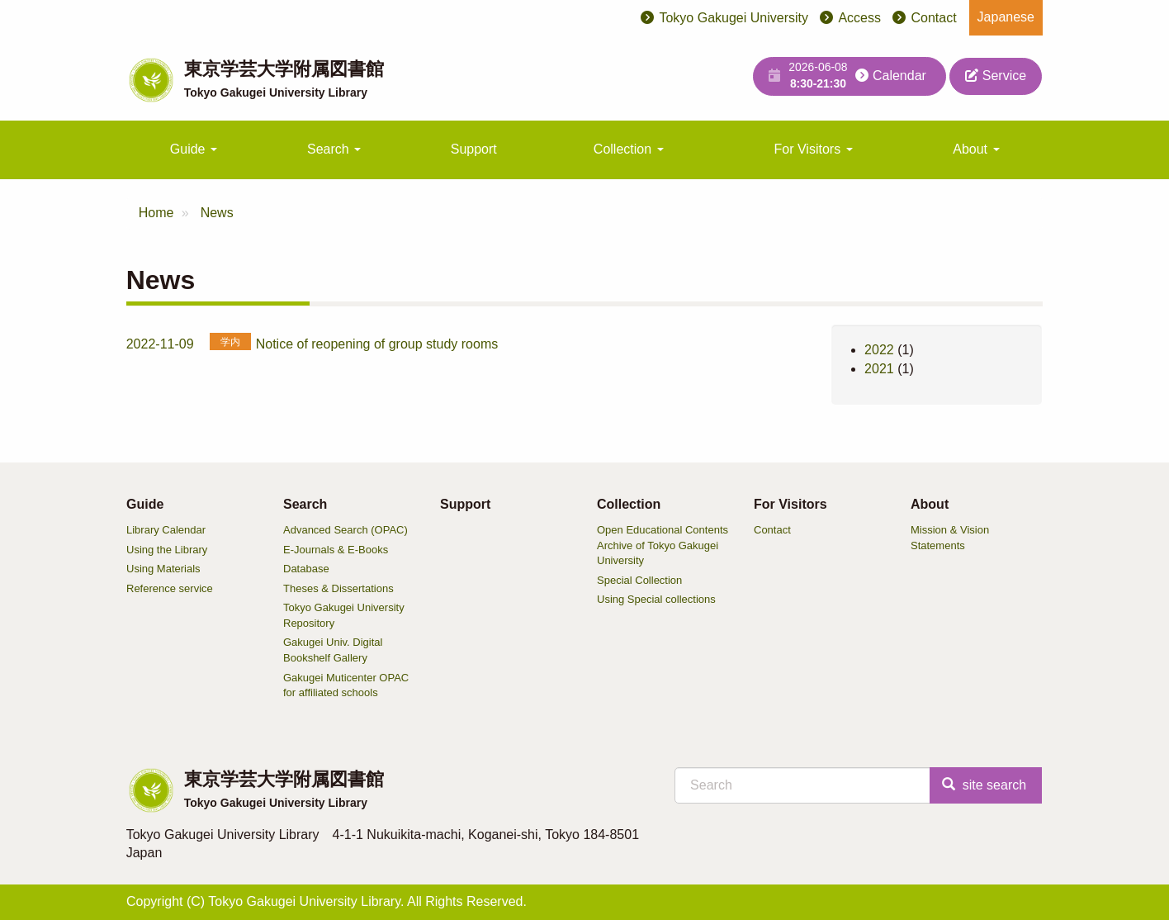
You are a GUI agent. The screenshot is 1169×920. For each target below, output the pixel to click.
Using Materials (163, 568)
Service (995, 76)
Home (156, 213)
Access (859, 18)
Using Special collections (656, 599)
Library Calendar (166, 530)
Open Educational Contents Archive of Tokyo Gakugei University (662, 545)
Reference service (169, 588)
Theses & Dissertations (338, 588)
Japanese (1005, 17)
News (217, 213)
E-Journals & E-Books (335, 549)
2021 (879, 369)
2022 (879, 350)
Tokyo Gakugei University (733, 18)
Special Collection (639, 580)
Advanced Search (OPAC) (345, 530)
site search (984, 785)
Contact (933, 18)
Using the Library (166, 549)
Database (306, 568)
